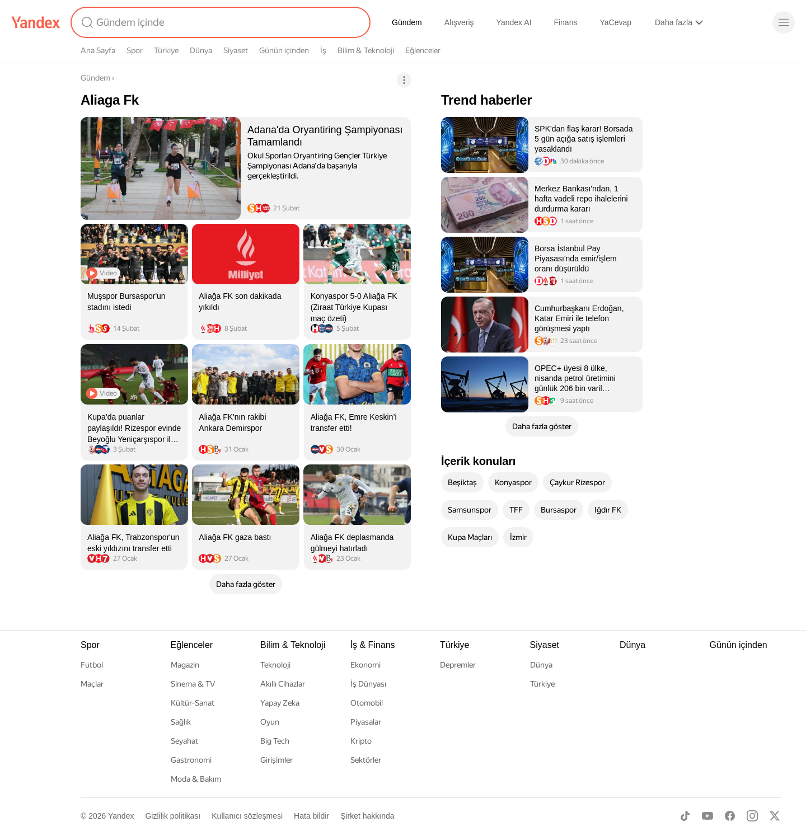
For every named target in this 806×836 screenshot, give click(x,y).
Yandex (121, 815)
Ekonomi (365, 664)
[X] (774, 816)
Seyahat (184, 740)
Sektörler (365, 759)
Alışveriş (459, 22)
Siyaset (235, 50)
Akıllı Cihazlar (282, 683)
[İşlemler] (404, 80)
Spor (134, 50)
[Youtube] (707, 816)
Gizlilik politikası (172, 815)
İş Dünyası (368, 683)
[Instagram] (752, 816)
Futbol (92, 664)
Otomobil (366, 702)
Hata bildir (311, 815)
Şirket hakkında (367, 815)
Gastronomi (191, 759)
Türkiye (166, 50)
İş (323, 50)
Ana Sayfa (98, 50)
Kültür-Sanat (192, 702)
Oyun (269, 721)
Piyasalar (365, 721)
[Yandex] (35, 22)
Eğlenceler (423, 50)
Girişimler (276, 759)
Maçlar (92, 683)
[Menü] (783, 22)
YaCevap (615, 22)
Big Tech (274, 740)
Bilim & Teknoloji (366, 50)
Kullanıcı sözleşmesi (247, 815)
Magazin (185, 664)
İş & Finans (372, 645)
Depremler (458, 664)
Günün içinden (284, 50)
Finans (565, 22)
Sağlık (181, 721)
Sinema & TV (193, 683)
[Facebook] (730, 816)
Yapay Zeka (279, 702)
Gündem (407, 22)
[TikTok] (685, 816)
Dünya (201, 50)
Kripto (361, 740)
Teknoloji (275, 664)
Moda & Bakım (196, 778)
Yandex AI (514, 22)
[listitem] (246, 168)
